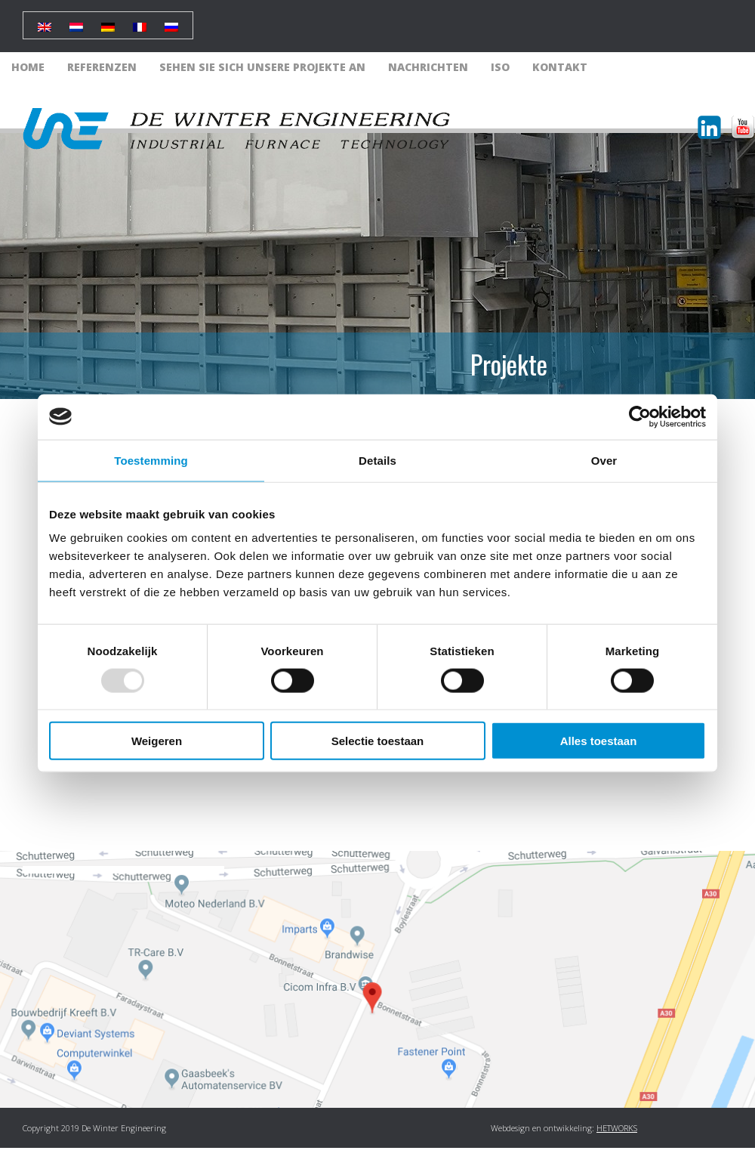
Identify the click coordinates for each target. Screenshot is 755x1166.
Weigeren (156, 741)
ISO (500, 67)
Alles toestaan (598, 741)
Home (28, 67)
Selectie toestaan (377, 741)
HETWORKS (616, 1128)
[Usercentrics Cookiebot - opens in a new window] (640, 416)
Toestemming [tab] (151, 459)
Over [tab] (604, 459)
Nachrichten (428, 67)
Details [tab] (377, 459)
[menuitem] (44, 21)
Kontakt (559, 67)
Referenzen (102, 67)
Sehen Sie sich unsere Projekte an (262, 67)
